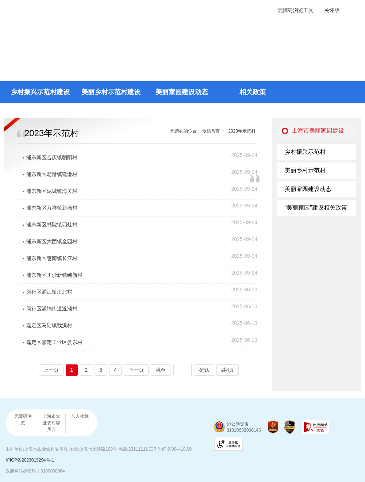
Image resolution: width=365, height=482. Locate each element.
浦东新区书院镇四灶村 (51, 224)
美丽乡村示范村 (305, 170)
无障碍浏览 (23, 419)
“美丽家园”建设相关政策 (316, 207)
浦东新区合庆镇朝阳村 (51, 157)
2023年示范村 (242, 131)
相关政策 (252, 92)
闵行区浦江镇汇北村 (49, 292)
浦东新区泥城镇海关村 (51, 191)
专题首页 (211, 131)
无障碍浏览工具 (296, 10)
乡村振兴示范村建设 (40, 92)
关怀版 (331, 10)
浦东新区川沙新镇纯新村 (54, 275)
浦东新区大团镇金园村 (51, 241)
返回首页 (339, 33)
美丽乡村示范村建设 (111, 92)
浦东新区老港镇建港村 (51, 174)
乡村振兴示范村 (305, 152)
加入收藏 (80, 416)
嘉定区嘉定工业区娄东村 (54, 342)
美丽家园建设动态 (181, 92)
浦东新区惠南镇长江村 (51, 258)
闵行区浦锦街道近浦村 (51, 308)
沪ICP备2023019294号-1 (29, 460)
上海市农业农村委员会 (51, 423)
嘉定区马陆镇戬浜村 (49, 325)
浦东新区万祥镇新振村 (51, 208)
